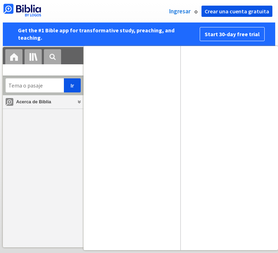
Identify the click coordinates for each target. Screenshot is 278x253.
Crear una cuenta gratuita (237, 11)
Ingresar (180, 11)
